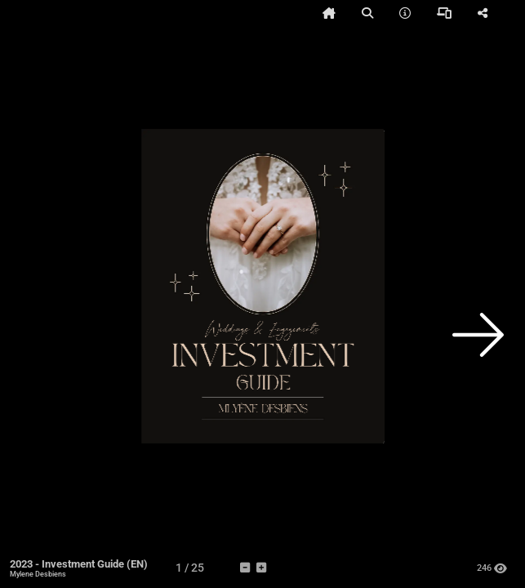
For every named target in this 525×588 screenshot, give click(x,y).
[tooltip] (329, 13)
